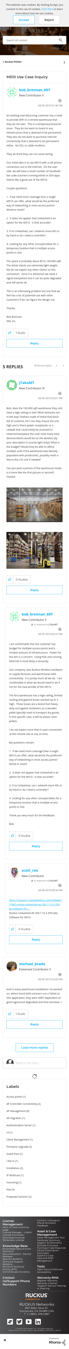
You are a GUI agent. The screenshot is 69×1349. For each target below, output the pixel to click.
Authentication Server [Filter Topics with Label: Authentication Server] (19, 1125)
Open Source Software (50, 1269)
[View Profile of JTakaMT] (26, 382)
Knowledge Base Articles (17, 1248)
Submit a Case (45, 1255)
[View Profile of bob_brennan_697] (34, 89)
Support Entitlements (49, 1242)
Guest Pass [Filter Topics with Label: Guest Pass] (12, 1153)
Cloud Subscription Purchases (48, 1251)
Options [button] (64, 62)
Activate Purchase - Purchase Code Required (51, 1246)
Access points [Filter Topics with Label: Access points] (14, 1096)
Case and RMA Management (45, 1259)
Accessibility (44, 1272)
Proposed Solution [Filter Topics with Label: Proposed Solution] (17, 1196)
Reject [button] (49, 20)
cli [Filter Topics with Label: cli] (7, 1132)
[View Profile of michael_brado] (32, 963)
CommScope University (16, 1271)
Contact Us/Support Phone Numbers (48, 1221)
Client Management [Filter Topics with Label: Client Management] (17, 1139)
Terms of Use (13, 1330)
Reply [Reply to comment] (34, 590)
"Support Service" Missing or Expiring (51, 1287)
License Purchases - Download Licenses (14, 1236)
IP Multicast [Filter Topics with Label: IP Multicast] (13, 1175)
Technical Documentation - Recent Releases (17, 1254)
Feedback (42, 1225)
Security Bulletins (13, 1259)
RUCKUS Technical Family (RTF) (13, 1267)
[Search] (34, 40)
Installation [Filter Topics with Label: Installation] (12, 1168)
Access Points (13, 61)
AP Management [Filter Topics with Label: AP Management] (16, 1111)
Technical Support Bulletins (13, 1262)
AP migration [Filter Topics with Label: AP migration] (14, 1118)
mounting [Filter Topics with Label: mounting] (12, 1182)
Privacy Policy (27, 1330)
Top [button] (5, 1340)
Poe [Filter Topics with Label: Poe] (8, 1189)
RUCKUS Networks (36, 1304)
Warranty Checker (47, 1283)
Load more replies (34, 1047)
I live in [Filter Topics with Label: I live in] (10, 1161)
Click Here (47, 9)
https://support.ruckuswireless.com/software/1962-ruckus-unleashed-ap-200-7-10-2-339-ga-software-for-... (35, 904)
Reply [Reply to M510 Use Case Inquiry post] (34, 343)
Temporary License (13, 1240)
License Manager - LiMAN (17, 1232)
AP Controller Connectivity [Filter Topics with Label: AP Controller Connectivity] (21, 1104)
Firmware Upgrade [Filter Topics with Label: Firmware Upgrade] (17, 1146)
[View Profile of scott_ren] (30, 870)
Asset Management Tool (51, 1237)
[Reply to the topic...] (39, 1062)
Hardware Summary (48, 1240)
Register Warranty (47, 1280)
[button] (24, 20)
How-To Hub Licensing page (16, 1228)
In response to (46, 624)
